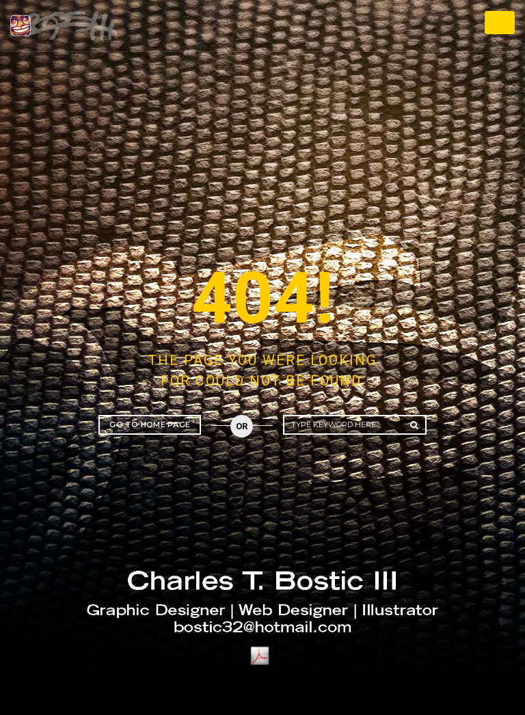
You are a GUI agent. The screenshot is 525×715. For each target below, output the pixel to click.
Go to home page (149, 424)
